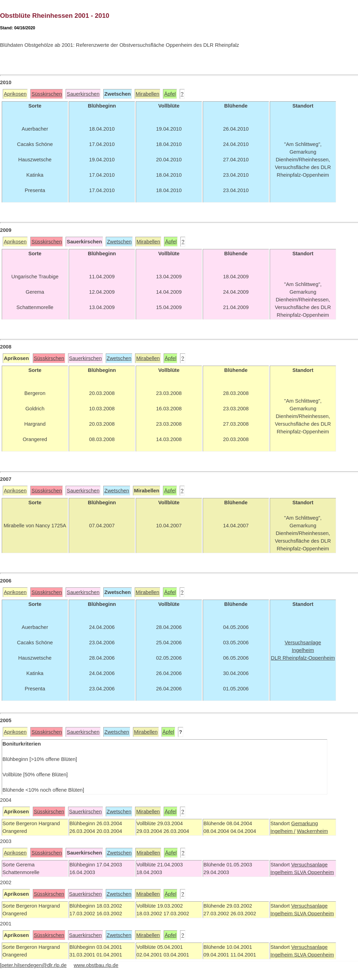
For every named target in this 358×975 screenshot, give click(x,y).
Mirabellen (147, 94)
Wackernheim (312, 831)
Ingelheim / (283, 831)
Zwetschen (119, 241)
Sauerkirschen (83, 94)
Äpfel (170, 94)
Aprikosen (15, 94)
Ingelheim (282, 872)
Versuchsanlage (309, 864)
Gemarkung (304, 823)
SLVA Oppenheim (314, 872)
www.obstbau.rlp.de (96, 965)
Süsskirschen (46, 94)
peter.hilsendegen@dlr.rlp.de (34, 965)
